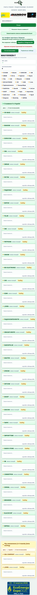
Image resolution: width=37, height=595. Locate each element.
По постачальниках (9, 50)
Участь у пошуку (9, 7)
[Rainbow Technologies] (18, 15)
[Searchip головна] (18, 3)
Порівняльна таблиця (27, 50)
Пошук (19, 25)
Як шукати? (30, 7)
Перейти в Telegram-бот (25, 42)
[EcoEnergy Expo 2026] (18, 588)
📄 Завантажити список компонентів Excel (18, 33)
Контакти (14, 10)
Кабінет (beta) (22, 10)
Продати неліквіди (20, 7)
